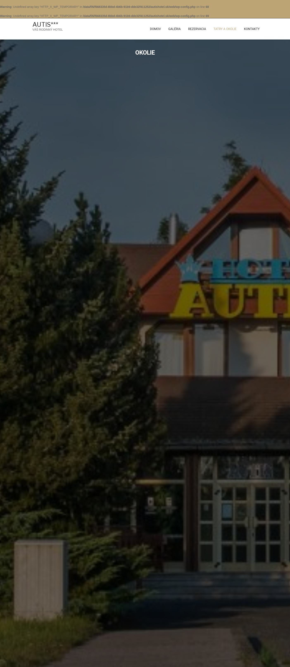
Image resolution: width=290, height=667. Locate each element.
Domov (155, 29)
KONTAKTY (252, 29)
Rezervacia (197, 29)
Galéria (174, 29)
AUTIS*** (45, 24)
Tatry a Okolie (225, 29)
